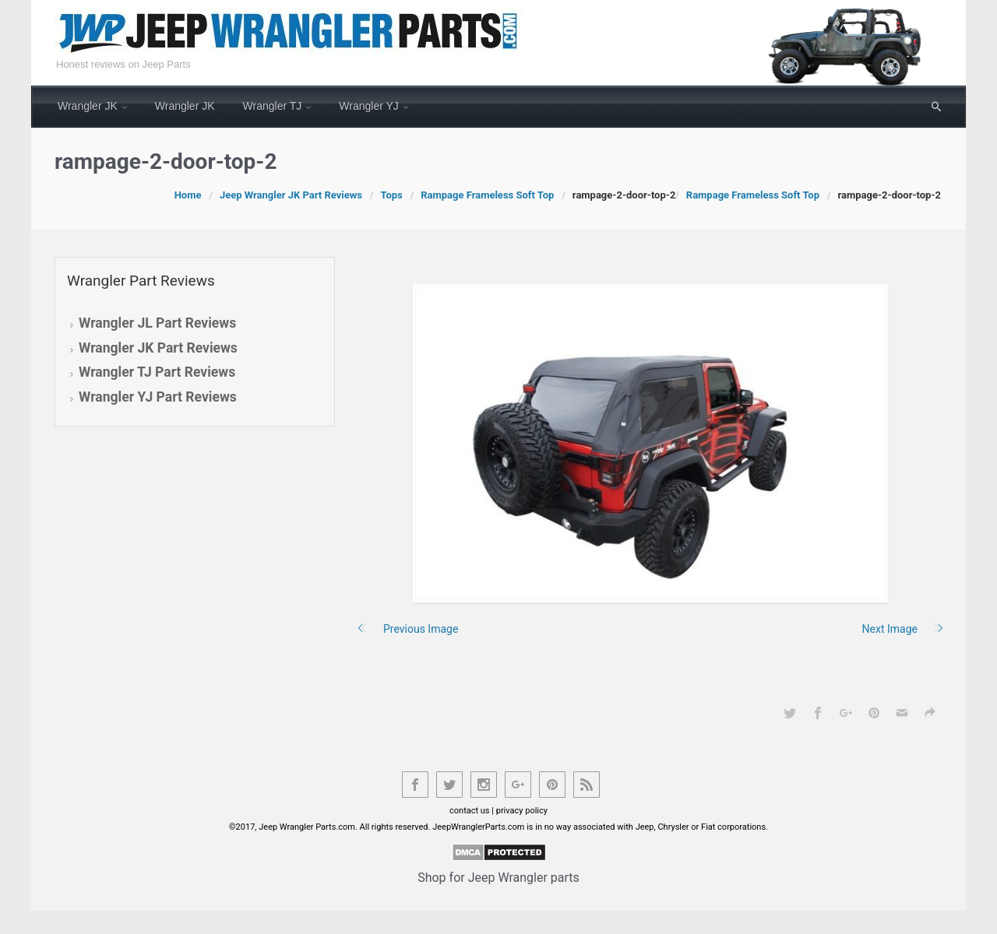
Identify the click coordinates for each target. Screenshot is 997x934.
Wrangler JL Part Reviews (157, 323)
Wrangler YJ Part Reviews (158, 397)
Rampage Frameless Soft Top (487, 195)
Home (188, 195)
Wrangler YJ (369, 106)
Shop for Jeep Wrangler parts (498, 877)
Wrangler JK (88, 106)
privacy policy (522, 811)
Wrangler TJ (272, 106)
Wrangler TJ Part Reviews (157, 372)
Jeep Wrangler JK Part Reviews (291, 195)
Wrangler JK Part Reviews (158, 348)
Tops (391, 195)
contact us (469, 811)
